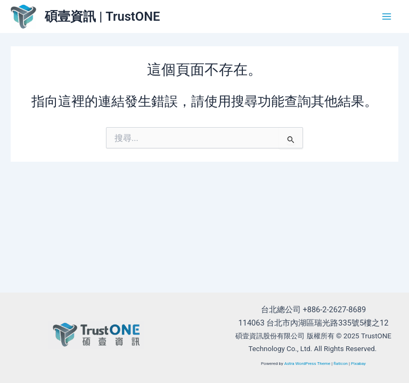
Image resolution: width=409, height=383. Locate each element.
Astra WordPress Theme (307, 363)
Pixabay (358, 363)
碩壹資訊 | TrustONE (102, 16)
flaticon (340, 363)
